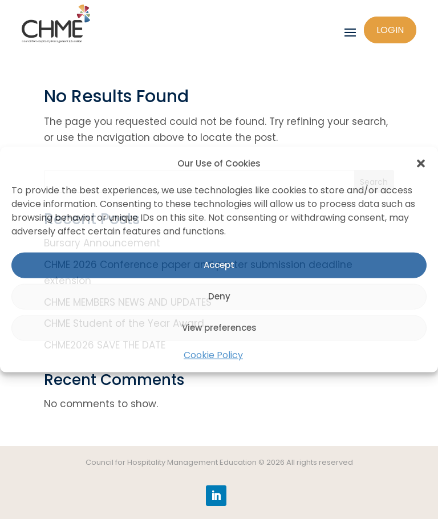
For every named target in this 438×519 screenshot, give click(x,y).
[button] (421, 163)
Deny (219, 296)
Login (390, 30)
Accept (219, 265)
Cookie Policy (213, 355)
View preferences (219, 328)
